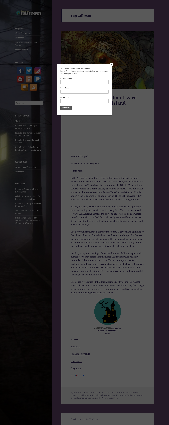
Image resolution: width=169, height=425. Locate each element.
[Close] (111, 64)
